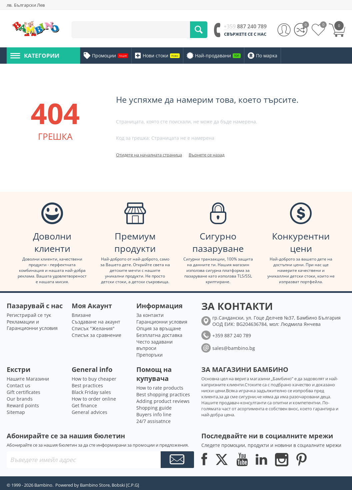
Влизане (81, 315)
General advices (89, 412)
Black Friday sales (91, 392)
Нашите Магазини (28, 379)
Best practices (87, 385)
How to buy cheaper (94, 379)
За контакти (150, 315)
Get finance (84, 405)
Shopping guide (154, 408)
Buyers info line (153, 414)
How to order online (94, 399)
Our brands (20, 399)
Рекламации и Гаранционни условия (32, 325)
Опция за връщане (158, 328)
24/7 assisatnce (153, 421)
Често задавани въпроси (154, 345)
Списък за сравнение (96, 335)
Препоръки (149, 355)
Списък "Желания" (93, 328)
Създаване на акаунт (96, 322)
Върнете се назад (206, 155)
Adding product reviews (163, 401)
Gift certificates (23, 392)
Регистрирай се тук (29, 315)
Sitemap (16, 412)
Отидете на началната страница (149, 155)
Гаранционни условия (161, 322)
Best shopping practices (163, 394)
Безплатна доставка (159, 335)
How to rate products (159, 388)
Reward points (23, 405)
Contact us (18, 385)
